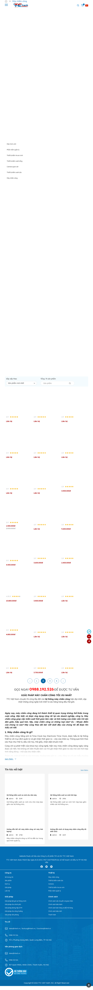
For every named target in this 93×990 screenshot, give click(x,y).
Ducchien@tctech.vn (49, 932)
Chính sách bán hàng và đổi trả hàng (63, 912)
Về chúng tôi (10, 881)
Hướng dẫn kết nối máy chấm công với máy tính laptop (25, 834)
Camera (51, 888)
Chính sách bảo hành (56, 908)
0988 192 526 (14, 939)
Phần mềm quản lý (55, 895)
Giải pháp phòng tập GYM (15, 912)
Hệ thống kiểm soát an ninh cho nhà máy (22, 797)
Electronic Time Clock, (57, 739)
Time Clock (37, 739)
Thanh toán (53, 918)
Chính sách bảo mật (56, 915)
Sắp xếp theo (11, 381)
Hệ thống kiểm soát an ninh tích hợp (63, 797)
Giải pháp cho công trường (15, 915)
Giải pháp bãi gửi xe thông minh (18, 905)
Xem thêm (83, 772)
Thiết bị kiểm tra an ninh (58, 891)
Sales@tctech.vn (16, 932)
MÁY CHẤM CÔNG (45, 697)
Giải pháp (9, 891)
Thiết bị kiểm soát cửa (57, 884)
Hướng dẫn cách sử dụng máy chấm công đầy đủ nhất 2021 (68, 834)
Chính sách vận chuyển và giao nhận (63, 905)
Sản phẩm (9, 884)
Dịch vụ (8, 888)
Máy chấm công (54, 881)
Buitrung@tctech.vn (32, 932)
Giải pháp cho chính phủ (14, 908)
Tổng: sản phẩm (48, 381)
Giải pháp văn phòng (13, 918)
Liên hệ (8, 895)
